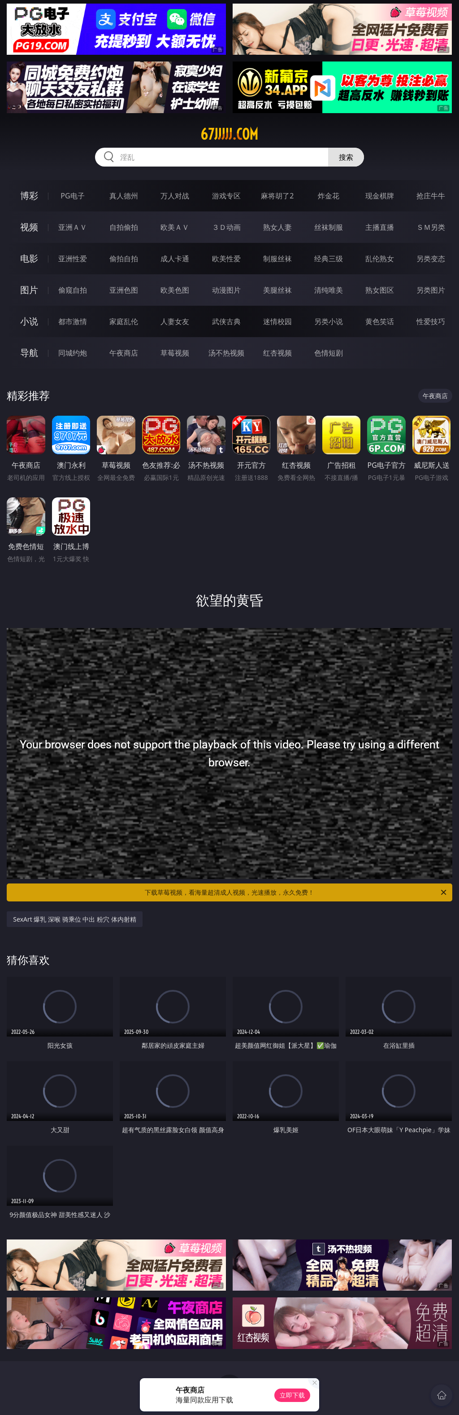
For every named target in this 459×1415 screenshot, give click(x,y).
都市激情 (72, 321)
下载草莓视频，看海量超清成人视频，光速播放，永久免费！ (296, 892)
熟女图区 (379, 290)
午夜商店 (123, 353)
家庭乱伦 (123, 321)
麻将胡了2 (277, 196)
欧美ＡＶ (174, 227)
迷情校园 (277, 321)
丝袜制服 (328, 227)
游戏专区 (226, 196)
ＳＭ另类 (430, 227)
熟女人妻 (277, 227)
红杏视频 (277, 353)
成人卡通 (174, 259)
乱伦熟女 (379, 259)
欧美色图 (174, 290)
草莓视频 (174, 353)
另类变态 (430, 259)
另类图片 (430, 290)
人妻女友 (174, 321)
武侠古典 (226, 321)
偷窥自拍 (72, 290)
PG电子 (72, 196)
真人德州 (123, 196)
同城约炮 (72, 353)
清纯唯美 (328, 290)
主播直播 (379, 227)
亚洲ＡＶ (72, 227)
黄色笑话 (379, 321)
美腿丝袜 (277, 290)
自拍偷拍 (123, 227)
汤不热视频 (226, 353)
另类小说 (328, 321)
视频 (29, 227)
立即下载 (292, 1395)
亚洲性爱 (72, 259)
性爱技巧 (430, 321)
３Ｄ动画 (226, 227)
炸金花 (328, 196)
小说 (29, 321)
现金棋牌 (379, 196)
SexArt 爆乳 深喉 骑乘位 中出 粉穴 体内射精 (74, 919)
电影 (29, 258)
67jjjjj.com (229, 134)
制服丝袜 (277, 259)
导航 (29, 353)
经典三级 (328, 259)
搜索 (346, 157)
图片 (29, 290)
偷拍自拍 (123, 259)
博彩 (29, 195)
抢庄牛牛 (430, 196)
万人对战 (174, 196)
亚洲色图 (123, 290)
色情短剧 (328, 353)
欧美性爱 (226, 259)
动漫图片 (226, 290)
